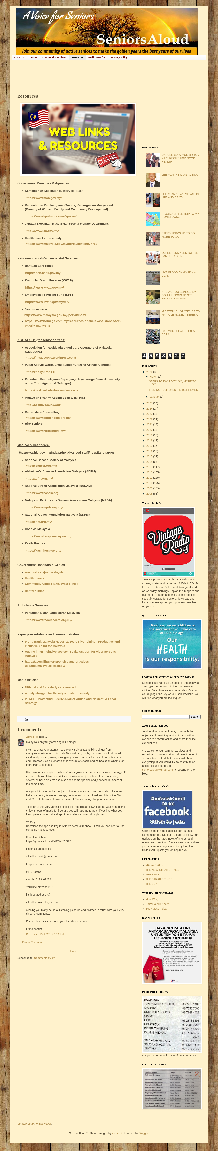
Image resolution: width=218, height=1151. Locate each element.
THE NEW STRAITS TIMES (163, 869)
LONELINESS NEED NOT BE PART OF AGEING (180, 254)
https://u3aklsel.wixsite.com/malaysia (51, 390)
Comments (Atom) (45, 957)
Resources (77, 57)
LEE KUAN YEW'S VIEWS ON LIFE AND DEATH (180, 196)
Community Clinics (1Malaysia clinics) (52, 583)
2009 (149, 488)
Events (33, 57)
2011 (149, 477)
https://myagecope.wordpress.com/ (51, 357)
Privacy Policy (119, 57)
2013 (149, 467)
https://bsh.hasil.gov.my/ (43, 273)
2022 (149, 419)
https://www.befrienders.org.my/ (49, 417)
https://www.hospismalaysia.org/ (49, 536)
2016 (149, 451)
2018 (149, 440)
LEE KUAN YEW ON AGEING (180, 174)
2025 (149, 403)
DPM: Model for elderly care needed (50, 687)
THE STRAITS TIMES (159, 879)
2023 (149, 413)
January (155, 396)
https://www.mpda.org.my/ (44, 507)
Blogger (143, 1133)
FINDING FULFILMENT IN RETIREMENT (174, 389)
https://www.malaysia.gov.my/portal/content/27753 (61, 243)
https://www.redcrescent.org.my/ (49, 620)
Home (73, 951)
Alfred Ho (32, 736)
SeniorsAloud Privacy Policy (34, 1123)
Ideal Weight (153, 899)
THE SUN (152, 883)
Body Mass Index (156, 908)
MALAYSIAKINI (155, 865)
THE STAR (152, 874)
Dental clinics (34, 591)
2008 (149, 493)
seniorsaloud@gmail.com (157, 769)
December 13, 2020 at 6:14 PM (45, 934)
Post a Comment (32, 942)
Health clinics (35, 578)
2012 (149, 472)
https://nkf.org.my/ (39, 521)
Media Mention (96, 57)
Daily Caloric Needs (158, 903)
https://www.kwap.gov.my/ (44, 287)
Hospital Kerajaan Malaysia (44, 572)
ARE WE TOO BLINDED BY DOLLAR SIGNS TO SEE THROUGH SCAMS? (179, 295)
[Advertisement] (88, 75)
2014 (149, 461)
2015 (149, 456)
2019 (149, 435)
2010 (149, 483)
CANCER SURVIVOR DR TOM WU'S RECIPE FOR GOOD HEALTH (180, 158)
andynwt (117, 1133)
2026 (149, 372)
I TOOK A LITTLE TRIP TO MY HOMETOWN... (180, 215)
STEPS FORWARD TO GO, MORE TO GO (179, 235)
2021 (149, 424)
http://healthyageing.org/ (43, 404)
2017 (149, 445)
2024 (149, 408)
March (154, 376)
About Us (19, 57)
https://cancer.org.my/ (41, 465)
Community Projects (54, 57)
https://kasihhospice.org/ (43, 550)
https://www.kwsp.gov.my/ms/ (47, 302)
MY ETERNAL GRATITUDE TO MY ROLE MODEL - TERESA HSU (181, 315)
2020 (149, 429)
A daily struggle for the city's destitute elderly (57, 693)
